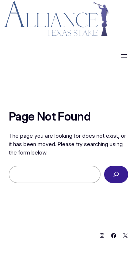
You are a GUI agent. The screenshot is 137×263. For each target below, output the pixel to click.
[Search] (116, 174)
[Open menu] (123, 56)
